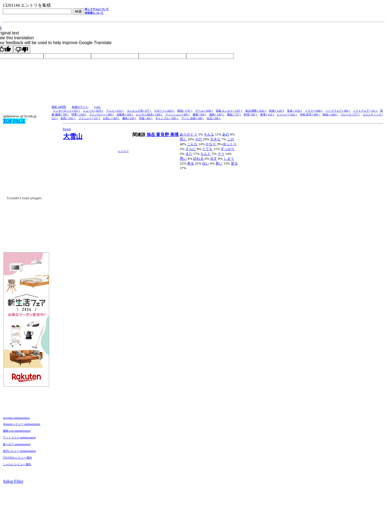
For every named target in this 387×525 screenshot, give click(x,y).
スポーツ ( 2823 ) (164, 110)
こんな (192, 144)
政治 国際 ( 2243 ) (256, 110)
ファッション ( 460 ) (177, 114)
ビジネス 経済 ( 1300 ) (149, 114)
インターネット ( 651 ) (66, 110)
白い (205, 163)
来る (190, 163)
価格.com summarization (16, 430)
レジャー (123, 151)
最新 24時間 (59, 106)
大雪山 (73, 136)
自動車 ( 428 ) (125, 114)
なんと (205, 154)
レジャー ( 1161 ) (287, 114)
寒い (219, 163)
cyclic (97, 106)
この (230, 139)
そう (220, 154)
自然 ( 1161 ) (68, 118)
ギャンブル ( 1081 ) (167, 118)
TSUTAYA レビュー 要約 (17, 457)
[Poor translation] (21, 49)
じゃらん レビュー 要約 (17, 464)
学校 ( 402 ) (146, 118)
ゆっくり (229, 144)
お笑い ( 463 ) (111, 118)
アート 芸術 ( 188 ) (192, 118)
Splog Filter (13, 481)
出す (213, 159)
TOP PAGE (14, 121)
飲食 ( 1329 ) (277, 110)
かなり (211, 144)
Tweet (66, 129)
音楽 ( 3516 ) (294, 110)
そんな (209, 134)
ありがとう (188, 134)
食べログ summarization (16, 444)
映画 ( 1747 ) (185, 110)
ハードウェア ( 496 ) (338, 110)
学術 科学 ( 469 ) (310, 114)
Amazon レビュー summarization (21, 424)
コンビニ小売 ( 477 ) (139, 110)
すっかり (228, 149)
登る (234, 163)
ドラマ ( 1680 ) (314, 110)
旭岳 (151, 134)
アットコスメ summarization (19, 437)
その (198, 139)
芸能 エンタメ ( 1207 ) (229, 110)
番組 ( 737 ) (234, 114)
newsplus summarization (16, 417)
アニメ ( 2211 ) (115, 110)
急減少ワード (80, 106)
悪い (183, 159)
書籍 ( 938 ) (200, 114)
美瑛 (174, 134)
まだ (188, 154)
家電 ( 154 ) (267, 114)
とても (207, 149)
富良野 (163, 134)
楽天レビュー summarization (19, 450)
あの (225, 134)
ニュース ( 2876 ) (93, 110)
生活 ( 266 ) (214, 118)
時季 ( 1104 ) (79, 114)
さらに (190, 149)
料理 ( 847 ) (251, 114)
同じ (183, 139)
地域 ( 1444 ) (330, 114)
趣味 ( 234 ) (129, 118)
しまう (229, 159)
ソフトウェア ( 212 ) (365, 110)
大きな (215, 139)
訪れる (198, 159)
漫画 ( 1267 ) (216, 114)
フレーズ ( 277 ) (350, 114)
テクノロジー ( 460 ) (101, 114)
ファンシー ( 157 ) (89, 118)
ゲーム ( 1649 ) (204, 110)
